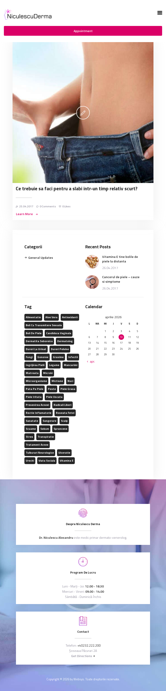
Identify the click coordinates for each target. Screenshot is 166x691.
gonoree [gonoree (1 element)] (42, 357)
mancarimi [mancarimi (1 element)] (70, 365)
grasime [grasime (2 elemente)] (58, 357)
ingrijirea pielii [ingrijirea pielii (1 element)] (35, 365)
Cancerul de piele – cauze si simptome (121, 279)
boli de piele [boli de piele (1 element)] (34, 333)
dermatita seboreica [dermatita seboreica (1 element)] (39, 341)
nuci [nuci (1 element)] (70, 381)
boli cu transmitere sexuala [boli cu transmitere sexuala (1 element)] (44, 325)
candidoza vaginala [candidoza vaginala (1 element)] (58, 333)
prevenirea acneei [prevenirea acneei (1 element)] (37, 405)
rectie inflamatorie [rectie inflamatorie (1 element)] (38, 413)
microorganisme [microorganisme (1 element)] (36, 381)
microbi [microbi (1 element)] (48, 373)
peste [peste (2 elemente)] (52, 389)
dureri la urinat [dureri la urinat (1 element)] (36, 349)
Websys (78, 679)
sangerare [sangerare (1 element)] (49, 421)
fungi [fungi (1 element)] (29, 357)
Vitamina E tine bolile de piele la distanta (120, 259)
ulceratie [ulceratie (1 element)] (64, 452)
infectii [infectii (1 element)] (73, 357)
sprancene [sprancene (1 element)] (60, 429)
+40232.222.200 (89, 645)
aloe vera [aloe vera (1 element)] (51, 317)
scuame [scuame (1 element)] (31, 429)
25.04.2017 (26, 206)
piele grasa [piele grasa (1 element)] (67, 389)
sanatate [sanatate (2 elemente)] (32, 421)
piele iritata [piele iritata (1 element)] (34, 397)
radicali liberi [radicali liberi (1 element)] (62, 405)
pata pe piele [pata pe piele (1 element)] (34, 389)
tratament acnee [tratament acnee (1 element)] (37, 444)
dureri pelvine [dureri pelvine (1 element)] (60, 349)
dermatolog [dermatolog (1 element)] (65, 341)
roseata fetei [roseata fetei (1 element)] (65, 413)
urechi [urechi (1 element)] (30, 460)
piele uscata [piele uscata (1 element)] (54, 397)
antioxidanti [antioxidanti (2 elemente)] (70, 317)
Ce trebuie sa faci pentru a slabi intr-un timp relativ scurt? (76, 188)
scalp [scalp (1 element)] (64, 421)
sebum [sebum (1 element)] (44, 429)
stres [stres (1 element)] (29, 436)
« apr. (91, 361)
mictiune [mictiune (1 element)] (57, 381)
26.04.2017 (110, 267)
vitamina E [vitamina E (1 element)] (66, 460)
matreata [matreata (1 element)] (32, 373)
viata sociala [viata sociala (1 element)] (47, 460)
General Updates (40, 257)
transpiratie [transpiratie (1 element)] (46, 436)
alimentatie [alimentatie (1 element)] (33, 317)
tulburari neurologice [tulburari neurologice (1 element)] (40, 452)
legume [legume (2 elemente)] (54, 365)
